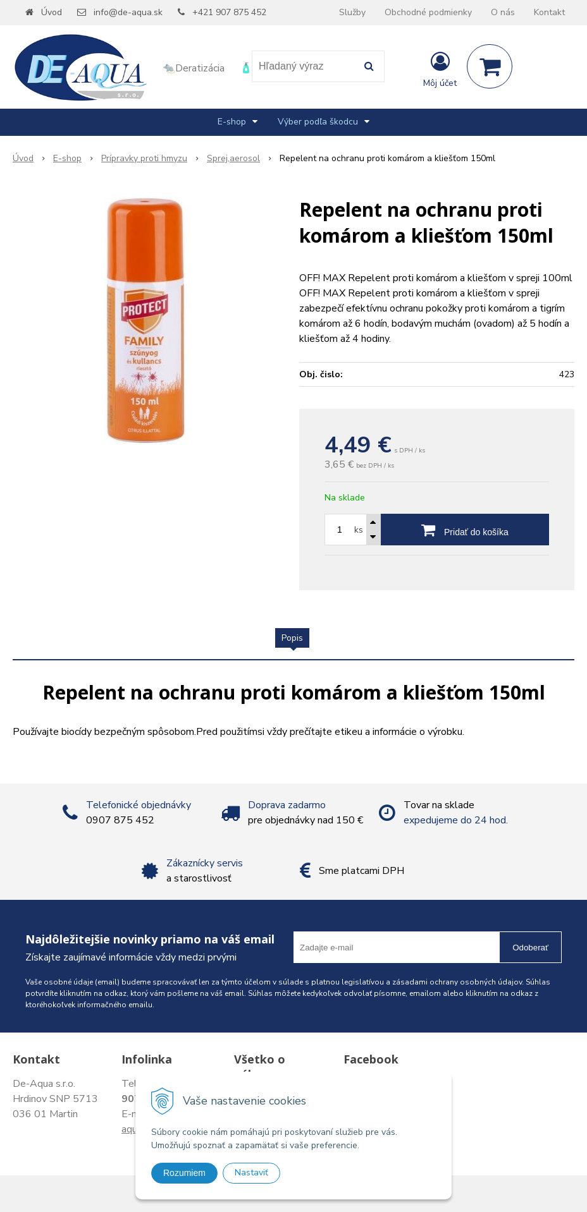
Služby (352, 12)
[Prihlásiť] (440, 69)
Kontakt (549, 12)
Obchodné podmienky (428, 12)
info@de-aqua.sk (128, 12)
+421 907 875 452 (229, 12)
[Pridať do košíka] (465, 529)
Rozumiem (184, 1173)
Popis (292, 638)
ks (358, 530)
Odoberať (530, 947)
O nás (503, 12)
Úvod (51, 12)
